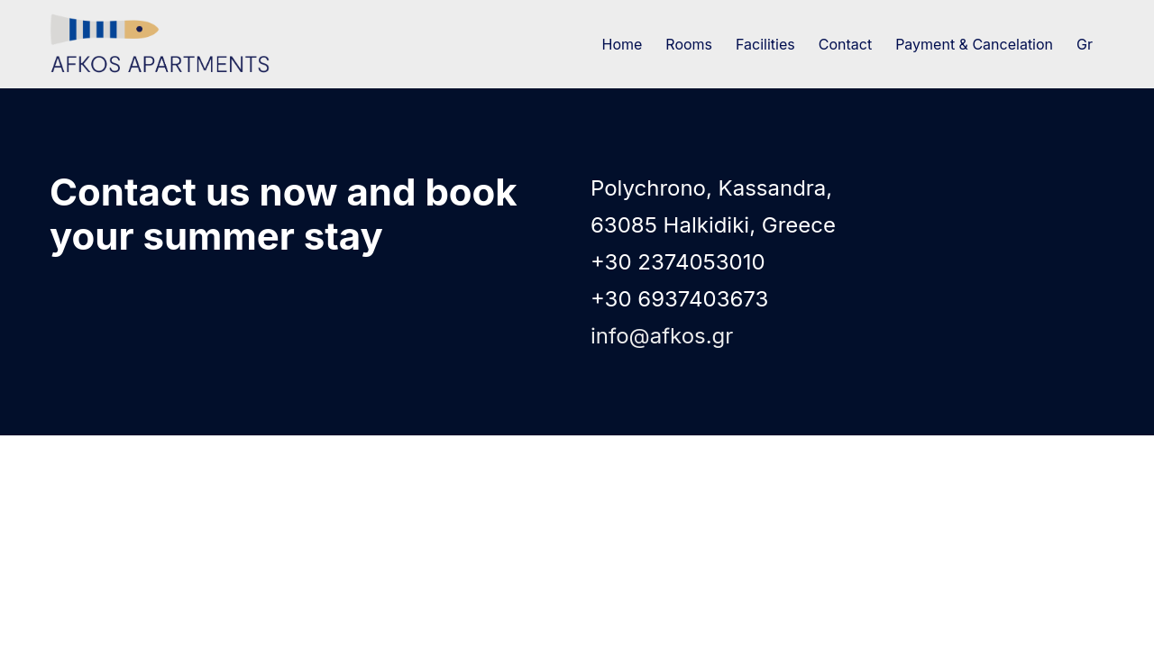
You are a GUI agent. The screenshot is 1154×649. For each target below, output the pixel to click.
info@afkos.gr (662, 336)
